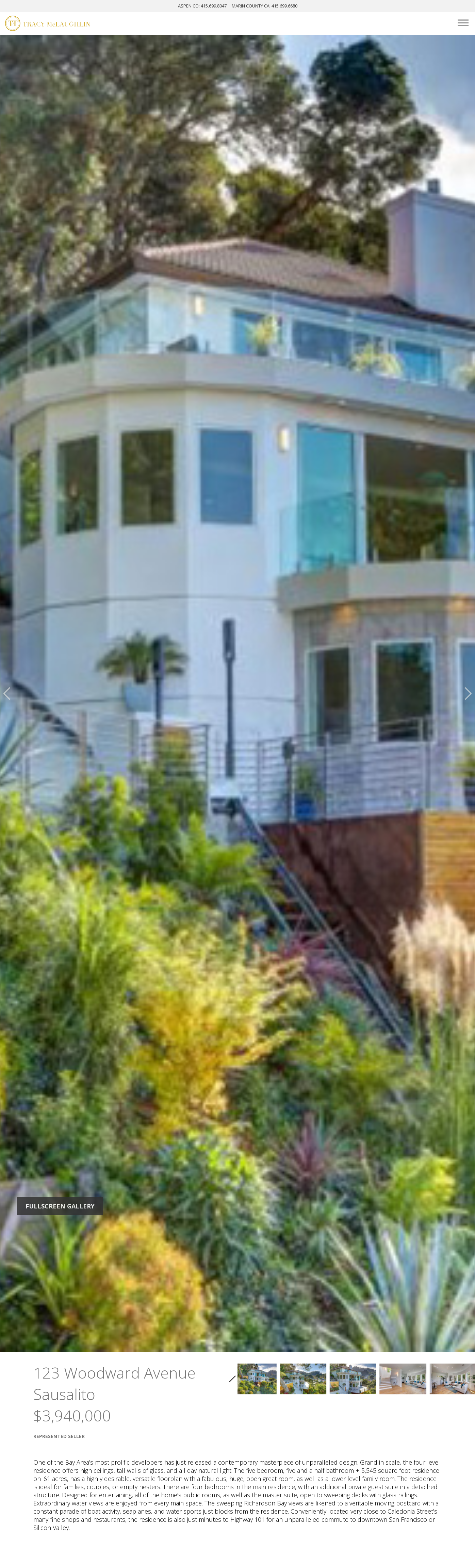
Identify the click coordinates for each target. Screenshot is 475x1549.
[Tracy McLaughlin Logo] (47, 24)
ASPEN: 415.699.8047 (202, 6)
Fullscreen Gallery (60, 1206)
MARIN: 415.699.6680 (264, 6)
